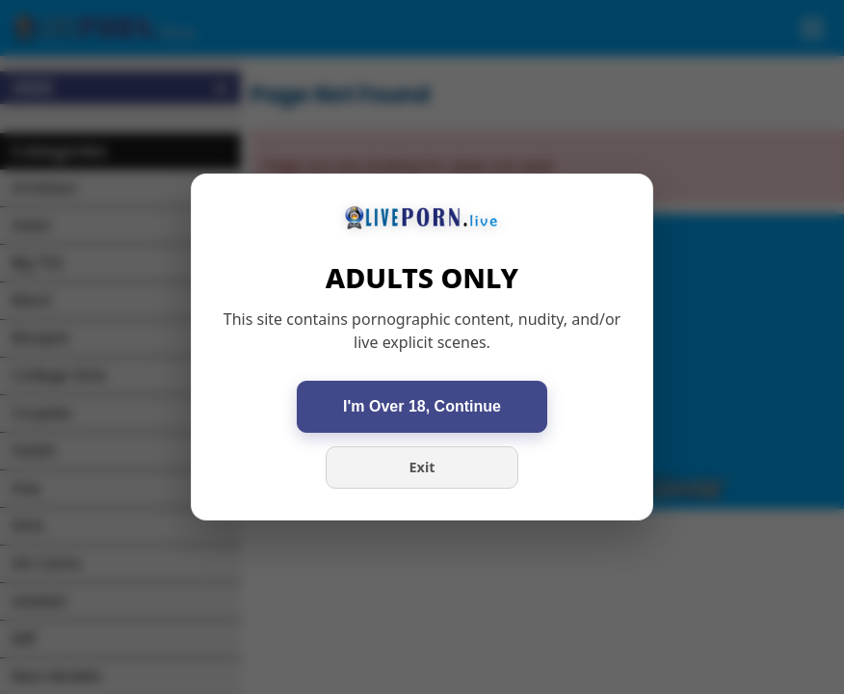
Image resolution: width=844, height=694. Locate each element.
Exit (422, 467)
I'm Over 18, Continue (422, 406)
